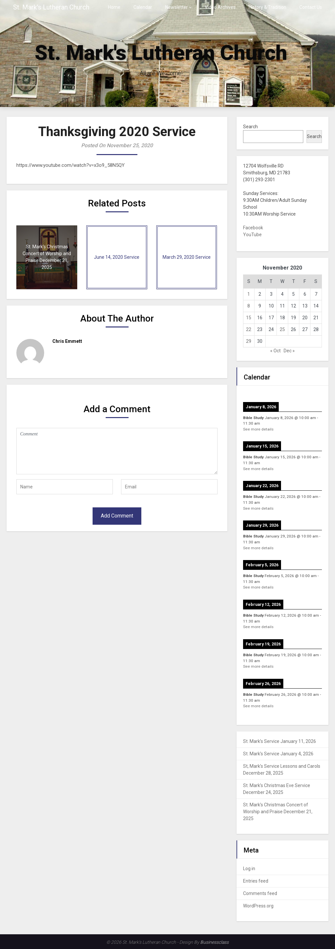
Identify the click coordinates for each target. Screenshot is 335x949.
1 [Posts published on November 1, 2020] (248, 294)
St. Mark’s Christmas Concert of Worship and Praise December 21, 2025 (277, 811)
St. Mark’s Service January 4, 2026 (278, 753)
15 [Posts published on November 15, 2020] (248, 317)
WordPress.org (258, 905)
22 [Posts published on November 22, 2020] (248, 329)
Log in (249, 868)
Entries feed (255, 881)
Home (114, 7)
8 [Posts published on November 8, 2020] (248, 305)
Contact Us (310, 7)
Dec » (289, 350)
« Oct (275, 350)
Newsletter (176, 7)
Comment (116, 451)
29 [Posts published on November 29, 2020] (248, 341)
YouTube (252, 234)
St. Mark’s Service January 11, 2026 (279, 741)
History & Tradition (267, 7)
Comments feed (260, 893)
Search (250, 126)
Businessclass (214, 942)
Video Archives (220, 7)
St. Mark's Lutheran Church (51, 7)
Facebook (253, 227)
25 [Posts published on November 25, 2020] (282, 329)
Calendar (142, 7)
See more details (258, 429)
